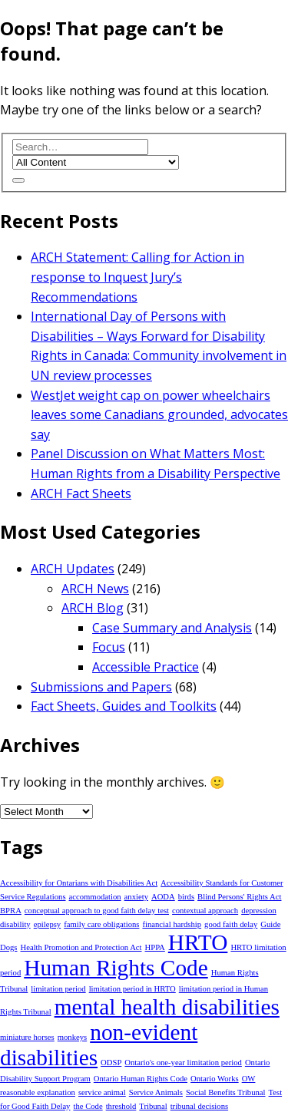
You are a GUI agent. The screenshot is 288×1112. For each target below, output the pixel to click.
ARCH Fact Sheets (81, 493)
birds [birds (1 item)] (186, 897)
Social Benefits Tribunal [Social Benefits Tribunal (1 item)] (226, 1092)
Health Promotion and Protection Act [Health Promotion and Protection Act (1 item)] (81, 947)
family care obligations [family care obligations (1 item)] (101, 924)
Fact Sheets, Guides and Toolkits (124, 706)
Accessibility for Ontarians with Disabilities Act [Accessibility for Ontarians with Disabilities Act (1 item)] (78, 883)
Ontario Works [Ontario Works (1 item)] (214, 1078)
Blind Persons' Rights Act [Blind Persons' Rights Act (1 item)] (239, 897)
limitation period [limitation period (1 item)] (58, 989)
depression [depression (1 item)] (258, 910)
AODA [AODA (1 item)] (163, 897)
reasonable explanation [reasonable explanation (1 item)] (37, 1092)
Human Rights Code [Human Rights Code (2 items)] (116, 967)
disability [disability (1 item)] (15, 924)
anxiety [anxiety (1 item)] (136, 897)
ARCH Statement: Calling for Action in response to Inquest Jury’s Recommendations (137, 277)
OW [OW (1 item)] (249, 1078)
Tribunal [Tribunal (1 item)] (153, 1106)
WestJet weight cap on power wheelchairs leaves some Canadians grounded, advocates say (159, 415)
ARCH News (95, 588)
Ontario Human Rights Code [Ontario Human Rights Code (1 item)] (140, 1078)
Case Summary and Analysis (172, 627)
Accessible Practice (145, 666)
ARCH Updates (72, 568)
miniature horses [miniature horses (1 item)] (27, 1037)
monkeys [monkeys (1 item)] (72, 1037)
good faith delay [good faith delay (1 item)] (230, 924)
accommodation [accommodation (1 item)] (95, 897)
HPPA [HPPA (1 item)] (155, 947)
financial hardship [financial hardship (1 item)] (171, 924)
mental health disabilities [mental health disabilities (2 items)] (167, 1007)
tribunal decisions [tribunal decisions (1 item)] (199, 1106)
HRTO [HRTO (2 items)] (198, 942)
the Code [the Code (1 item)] (87, 1106)
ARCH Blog (92, 607)
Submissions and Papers (101, 686)
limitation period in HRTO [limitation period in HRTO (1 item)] (132, 989)
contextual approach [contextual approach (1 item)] (205, 910)
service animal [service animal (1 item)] (102, 1092)
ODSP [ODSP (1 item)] (111, 1062)
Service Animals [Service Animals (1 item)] (156, 1092)
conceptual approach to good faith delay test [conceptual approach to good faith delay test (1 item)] (97, 910)
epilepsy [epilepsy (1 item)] (47, 924)
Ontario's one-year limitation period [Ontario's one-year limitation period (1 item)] (183, 1062)
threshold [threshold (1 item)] (121, 1106)
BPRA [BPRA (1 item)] (11, 910)
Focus (108, 646)
